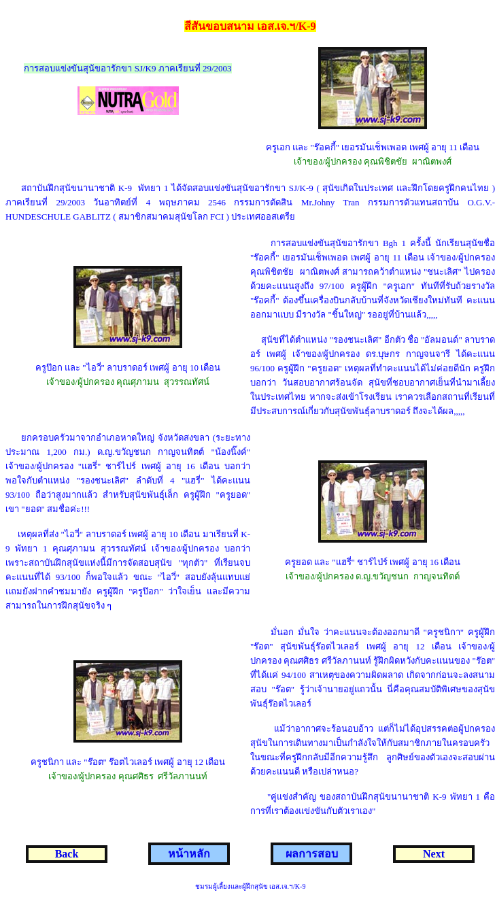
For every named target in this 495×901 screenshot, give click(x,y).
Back (67, 854)
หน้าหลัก (189, 854)
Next (434, 854)
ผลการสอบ (312, 854)
